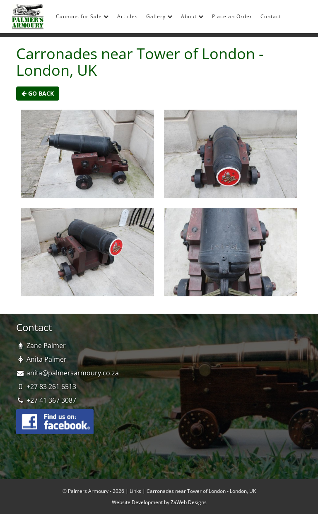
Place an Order (232, 16)
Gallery (159, 16)
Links (135, 491)
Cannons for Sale (82, 16)
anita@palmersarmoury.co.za (72, 372)
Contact (270, 16)
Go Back (38, 93)
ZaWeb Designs (189, 502)
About (192, 16)
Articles (127, 16)
